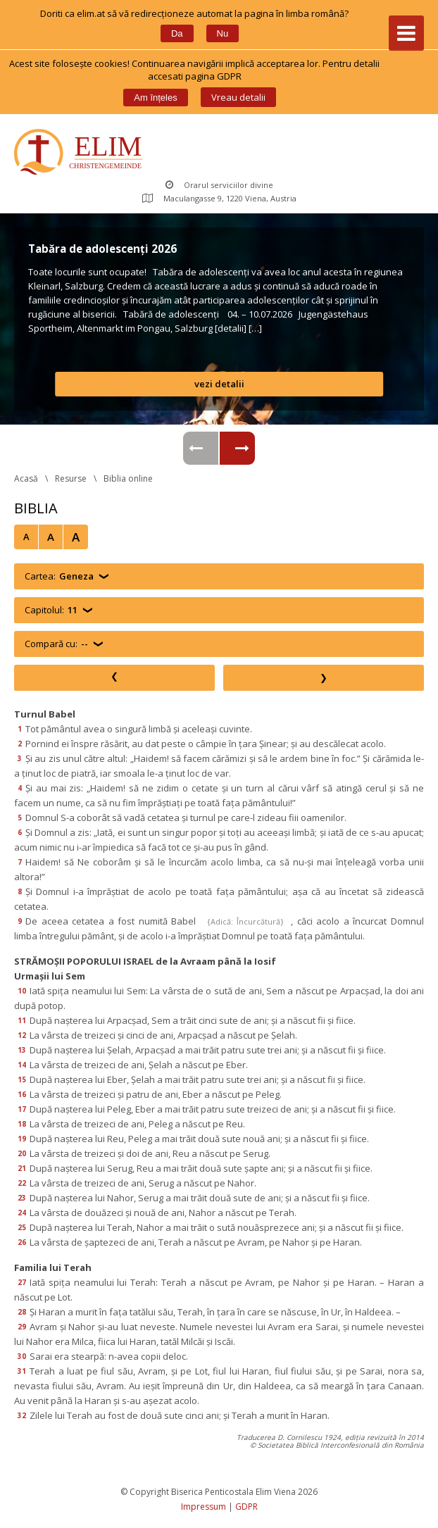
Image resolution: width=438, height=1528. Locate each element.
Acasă (26, 478)
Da (177, 33)
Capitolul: (51, 610)
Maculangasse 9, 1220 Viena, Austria (219, 198)
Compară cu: (56, 644)
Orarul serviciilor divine (219, 185)
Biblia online (128, 478)
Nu (223, 33)
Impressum (203, 1507)
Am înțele (155, 97)
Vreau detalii (238, 97)
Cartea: (59, 576)
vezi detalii (219, 383)
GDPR (246, 1507)
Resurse (71, 478)
